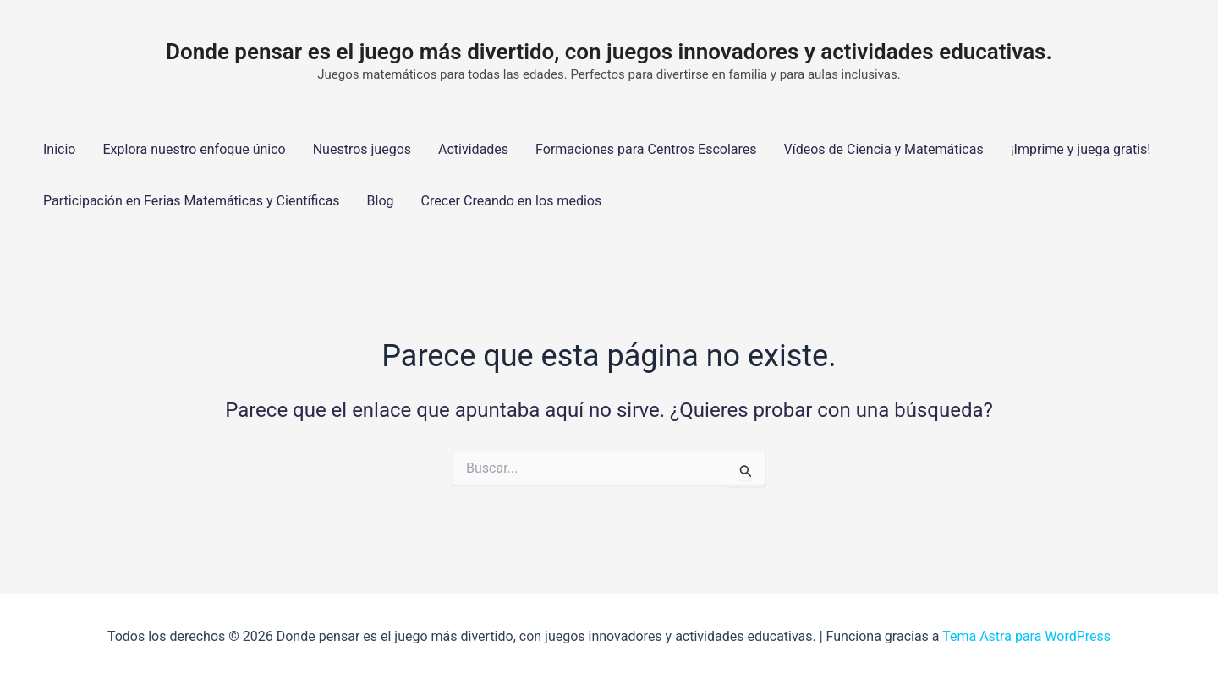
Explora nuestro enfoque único (193, 149)
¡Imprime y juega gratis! (1081, 149)
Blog (380, 201)
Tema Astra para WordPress (1026, 636)
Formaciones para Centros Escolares (645, 149)
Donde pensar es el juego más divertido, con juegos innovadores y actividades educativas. (609, 51)
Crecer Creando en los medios (511, 201)
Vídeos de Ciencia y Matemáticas (884, 149)
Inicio (59, 149)
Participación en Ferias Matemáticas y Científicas (191, 201)
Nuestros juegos (362, 149)
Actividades (473, 149)
